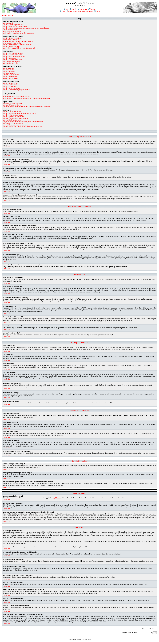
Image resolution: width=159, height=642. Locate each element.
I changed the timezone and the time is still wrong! (18, 41)
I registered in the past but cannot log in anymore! (18, 33)
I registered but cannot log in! (12, 31)
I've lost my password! (10, 30)
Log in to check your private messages (80, 11)
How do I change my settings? (12, 38)
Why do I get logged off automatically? (15, 26)
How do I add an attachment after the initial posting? (19, 113)
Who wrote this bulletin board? (12, 103)
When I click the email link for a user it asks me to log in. (20, 48)
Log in (97, 11)
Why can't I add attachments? (12, 120)
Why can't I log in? (8, 23)
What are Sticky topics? (10, 76)
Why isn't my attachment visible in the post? (16, 118)
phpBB (75, 639)
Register (91, 9)
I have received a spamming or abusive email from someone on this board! (26, 98)
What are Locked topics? (10, 78)
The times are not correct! (11, 40)
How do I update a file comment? (13, 117)
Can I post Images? (9, 73)
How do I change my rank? (11, 46)
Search (73, 9)
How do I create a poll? (10, 58)
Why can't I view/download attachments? (15, 125)
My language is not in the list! (12, 43)
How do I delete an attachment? (13, 115)
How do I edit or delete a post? (12, 55)
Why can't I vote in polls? (10, 63)
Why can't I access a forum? (12, 61)
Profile (62, 11)
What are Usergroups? (10, 86)
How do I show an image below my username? (17, 45)
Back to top (6, 147)
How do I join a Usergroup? (11, 88)
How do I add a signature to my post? (14, 56)
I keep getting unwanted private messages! (16, 96)
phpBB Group (57, 498)
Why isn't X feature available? (12, 105)
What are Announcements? (11, 75)
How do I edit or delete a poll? (12, 60)
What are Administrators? (11, 83)
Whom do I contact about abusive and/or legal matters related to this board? (27, 106)
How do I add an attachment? (12, 112)
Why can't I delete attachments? (13, 123)
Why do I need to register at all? (13, 25)
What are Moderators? (10, 85)
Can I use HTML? (8, 70)
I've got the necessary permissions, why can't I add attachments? (23, 121)
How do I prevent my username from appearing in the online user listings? (26, 28)
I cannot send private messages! (13, 95)
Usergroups (82, 9)
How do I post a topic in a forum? (13, 53)
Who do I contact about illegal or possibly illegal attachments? (22, 126)
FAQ (66, 9)
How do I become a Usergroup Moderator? (16, 90)
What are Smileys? (9, 71)
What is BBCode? (8, 68)
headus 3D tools (7, 16)
